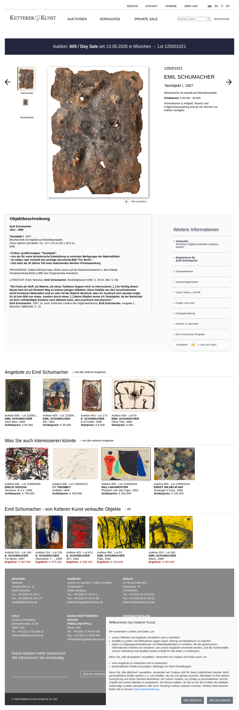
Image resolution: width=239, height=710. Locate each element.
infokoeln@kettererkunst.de (27, 635)
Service (132, 6)
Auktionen (77, 19)
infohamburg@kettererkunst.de (85, 602)
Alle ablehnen (193, 700)
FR (228, 6)
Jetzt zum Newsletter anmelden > (102, 674)
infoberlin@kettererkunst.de (139, 602)
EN (216, 6)
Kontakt (152, 6)
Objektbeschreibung (30, 218)
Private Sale (146, 19)
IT (222, 6)
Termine (171, 6)
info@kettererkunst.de (24, 602)
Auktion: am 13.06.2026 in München (102, 46)
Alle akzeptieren (219, 700)
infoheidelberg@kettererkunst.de (86, 639)
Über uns (190, 6)
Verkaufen (110, 19)
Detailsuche (221, 19)
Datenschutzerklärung (146, 689)
